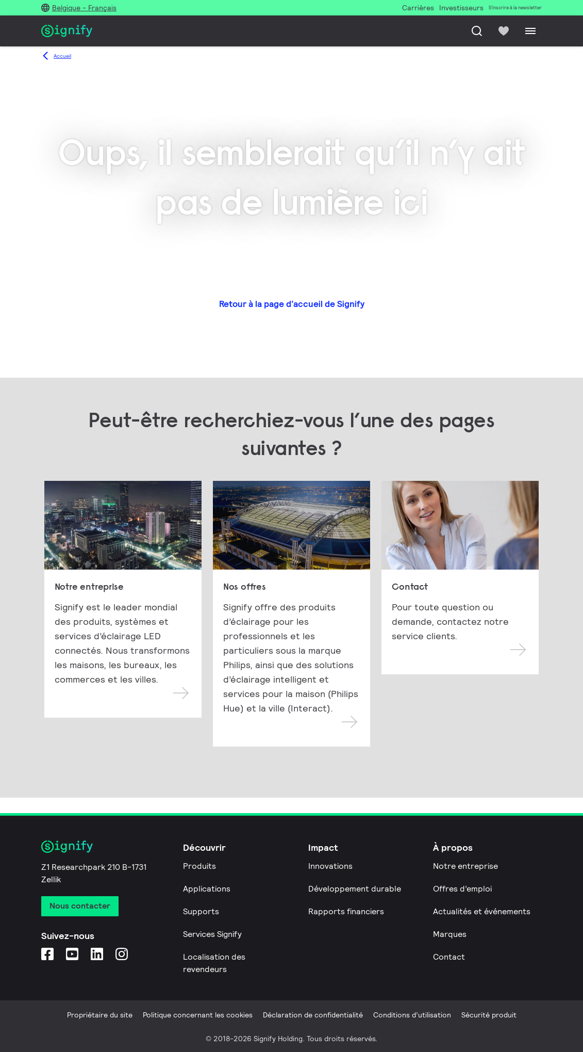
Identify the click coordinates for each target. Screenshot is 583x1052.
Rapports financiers (346, 911)
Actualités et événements (481, 911)
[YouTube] (72, 953)
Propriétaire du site (99, 1014)
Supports (201, 911)
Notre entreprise (465, 866)
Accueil (62, 56)
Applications (206, 888)
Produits (199, 866)
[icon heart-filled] (503, 31)
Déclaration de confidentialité (313, 1014)
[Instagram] (121, 953)
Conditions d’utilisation (412, 1014)
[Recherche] (476, 31)
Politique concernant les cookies (198, 1014)
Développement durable (354, 888)
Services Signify (212, 934)
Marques (450, 934)
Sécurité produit (489, 1014)
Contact (449, 956)
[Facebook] (47, 953)
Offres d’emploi (462, 888)
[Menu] (530, 31)
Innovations (330, 866)
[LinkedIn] (97, 953)
